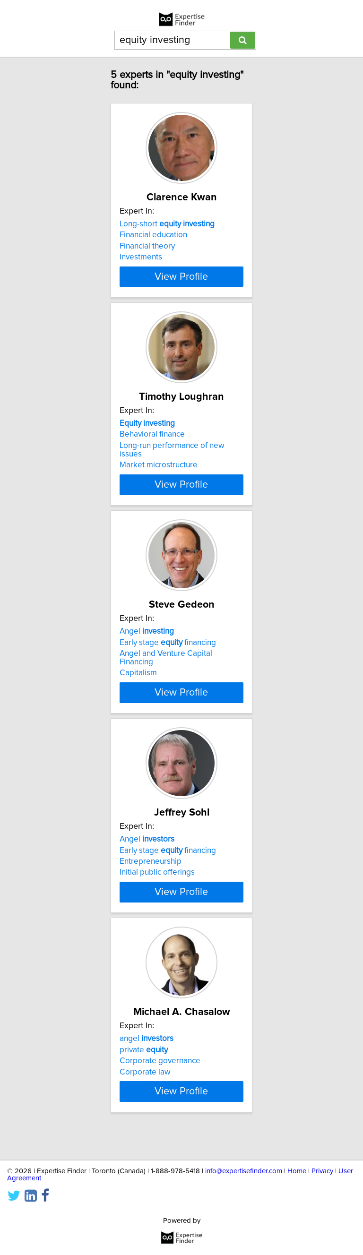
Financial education (153, 235)
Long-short (167, 224)
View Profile (181, 285)
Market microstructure (159, 473)
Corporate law (145, 1088)
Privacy (322, 1171)
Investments (141, 257)
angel (146, 1055)
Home (296, 1171)
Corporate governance (160, 1078)
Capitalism (138, 681)
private (144, 1066)
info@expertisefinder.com (243, 1171)
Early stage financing (168, 650)
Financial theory (147, 246)
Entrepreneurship (151, 870)
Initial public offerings (157, 881)
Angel (147, 640)
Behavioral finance (152, 442)
